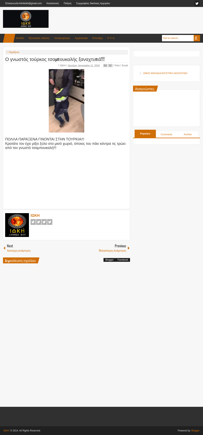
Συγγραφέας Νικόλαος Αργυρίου (93, 3)
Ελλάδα (20, 38)
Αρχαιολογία (81, 38)
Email (124, 65)
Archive (188, 134)
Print (116, 65)
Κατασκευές (53, 3)
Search (197, 38)
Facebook (33, 222)
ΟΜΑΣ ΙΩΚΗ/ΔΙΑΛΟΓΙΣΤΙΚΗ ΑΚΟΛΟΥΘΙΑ (165, 73)
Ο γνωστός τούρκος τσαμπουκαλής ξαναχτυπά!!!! (55, 58)
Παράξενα (14, 52)
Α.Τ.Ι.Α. (111, 38)
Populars (145, 133)
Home (9, 38)
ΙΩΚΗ (63, 65)
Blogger (109, 259)
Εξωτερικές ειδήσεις (39, 38)
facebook (197, 3)
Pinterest (49, 222)
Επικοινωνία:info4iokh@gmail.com (23, 3)
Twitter (38, 222)
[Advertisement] (128, 20)
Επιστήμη (97, 38)
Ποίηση (67, 3)
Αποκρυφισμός (62, 38)
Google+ (44, 222)
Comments (166, 134)
